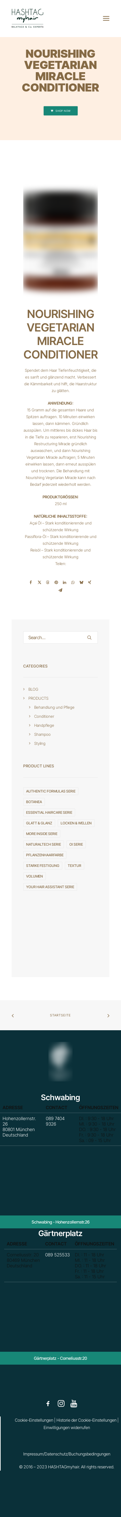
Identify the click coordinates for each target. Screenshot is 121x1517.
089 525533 (58, 1259)
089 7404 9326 (57, 1124)
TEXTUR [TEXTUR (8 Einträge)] (74, 865)
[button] (106, 18)
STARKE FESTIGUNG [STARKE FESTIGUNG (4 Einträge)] (42, 865)
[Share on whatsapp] (73, 582)
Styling (39, 743)
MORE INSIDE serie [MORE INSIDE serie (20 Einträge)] (41, 833)
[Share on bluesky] (81, 582)
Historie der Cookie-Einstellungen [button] (86, 1420)
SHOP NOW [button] (60, 110)
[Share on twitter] (39, 582)
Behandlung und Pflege (54, 707)
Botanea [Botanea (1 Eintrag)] (34, 802)
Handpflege (44, 725)
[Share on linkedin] (64, 582)
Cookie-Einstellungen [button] (34, 1420)
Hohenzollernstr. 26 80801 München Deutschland (35, 1128)
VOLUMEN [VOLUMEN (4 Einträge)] (34, 876)
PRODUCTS (38, 698)
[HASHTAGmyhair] (28, 18)
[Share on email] (60, 590)
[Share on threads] (48, 582)
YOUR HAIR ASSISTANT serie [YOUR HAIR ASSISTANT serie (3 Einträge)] (50, 887)
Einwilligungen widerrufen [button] (67, 1427)
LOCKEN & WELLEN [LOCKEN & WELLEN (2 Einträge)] (76, 823)
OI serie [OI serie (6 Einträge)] (76, 844)
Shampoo (42, 734)
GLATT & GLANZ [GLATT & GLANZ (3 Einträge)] (39, 823)
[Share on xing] (90, 582)
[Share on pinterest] (56, 582)
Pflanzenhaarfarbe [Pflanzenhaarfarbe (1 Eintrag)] (45, 855)
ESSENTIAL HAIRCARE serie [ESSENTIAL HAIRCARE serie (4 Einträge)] (49, 812)
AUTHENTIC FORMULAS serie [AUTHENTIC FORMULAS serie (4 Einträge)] (51, 791)
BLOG (33, 689)
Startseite (60, 1015)
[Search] (60, 637)
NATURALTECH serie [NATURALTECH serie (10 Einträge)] (43, 844)
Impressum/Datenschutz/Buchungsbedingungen (66, 1453)
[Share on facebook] (31, 582)
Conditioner (44, 716)
